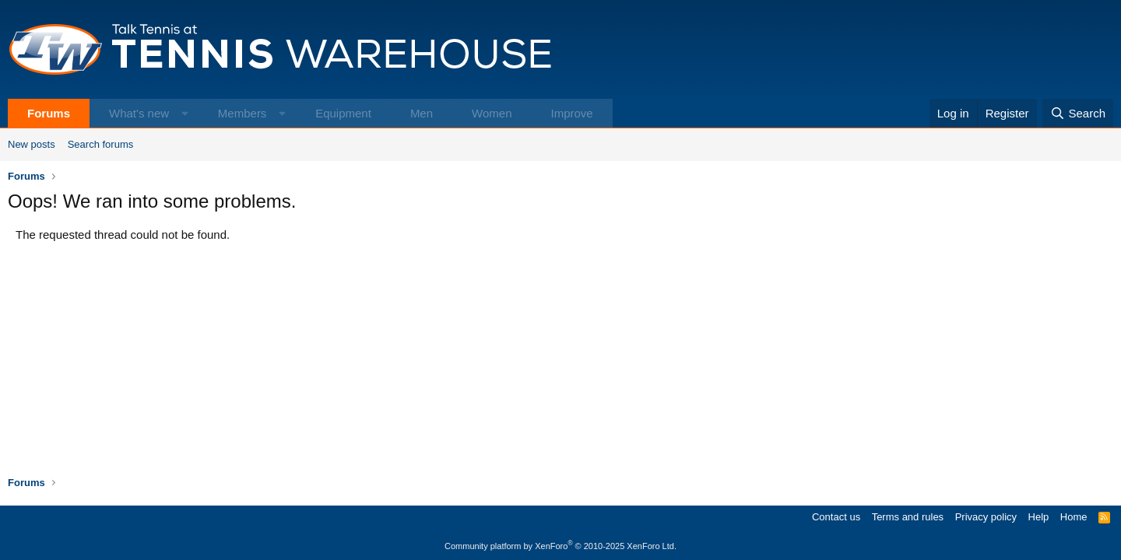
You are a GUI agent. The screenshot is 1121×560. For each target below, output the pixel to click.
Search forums (101, 144)
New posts (31, 144)
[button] (185, 113)
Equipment (343, 113)
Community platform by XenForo (560, 546)
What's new (139, 113)
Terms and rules (908, 517)
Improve (571, 113)
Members (242, 113)
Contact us (836, 517)
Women (491, 113)
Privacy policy (986, 517)
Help (1038, 517)
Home (1074, 517)
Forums (48, 113)
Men (421, 113)
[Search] (1077, 113)
